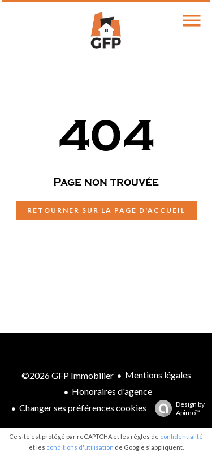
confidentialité (181, 436)
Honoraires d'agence (112, 391)
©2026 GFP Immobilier (67, 375)
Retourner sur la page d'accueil (106, 210)
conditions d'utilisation (80, 447)
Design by (177, 408)
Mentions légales (158, 374)
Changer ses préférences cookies (82, 407)
